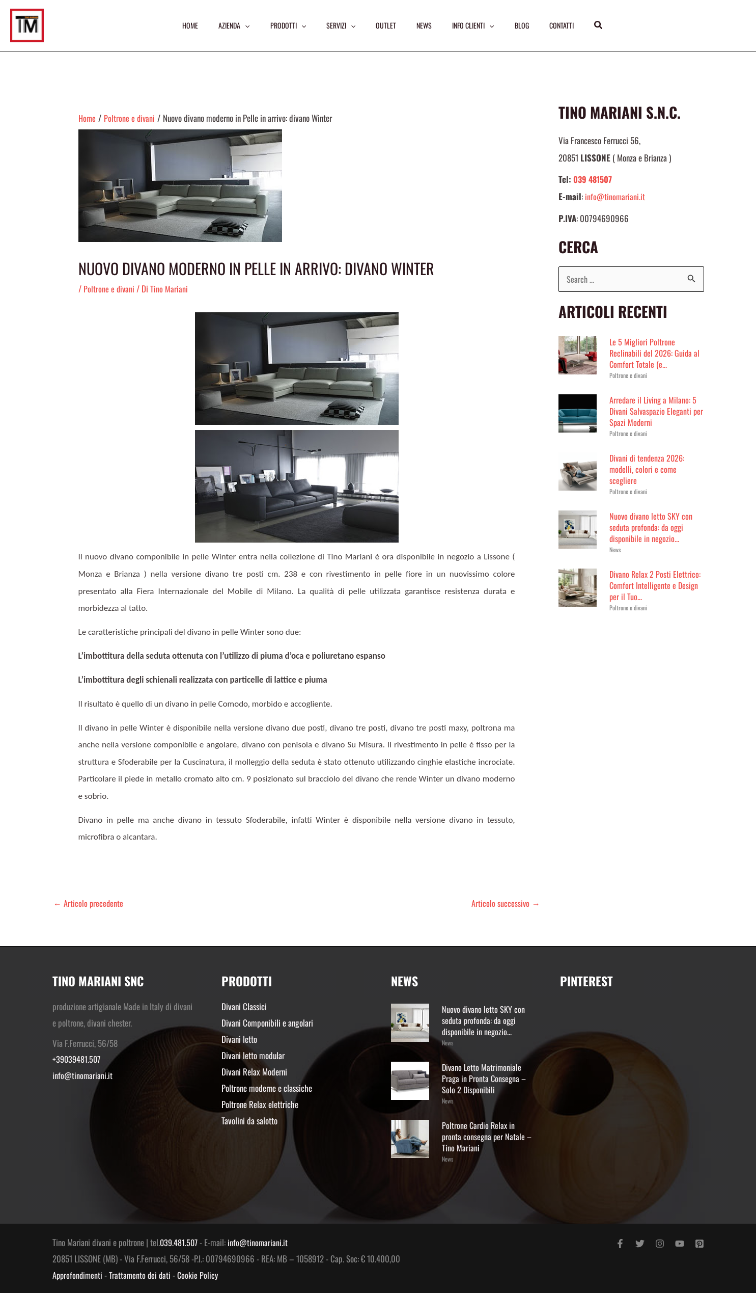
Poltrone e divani (109, 288)
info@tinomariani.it (615, 196)
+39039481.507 (77, 1059)
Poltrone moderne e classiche (266, 1087)
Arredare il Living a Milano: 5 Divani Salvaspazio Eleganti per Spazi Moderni (653, 411)
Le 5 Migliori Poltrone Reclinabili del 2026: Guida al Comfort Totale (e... (656, 353)
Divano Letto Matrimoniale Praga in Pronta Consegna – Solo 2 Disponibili (485, 1078)
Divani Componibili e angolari (267, 1022)
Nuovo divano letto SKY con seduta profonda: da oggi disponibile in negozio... (651, 527)
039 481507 (593, 179)
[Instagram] (659, 1243)
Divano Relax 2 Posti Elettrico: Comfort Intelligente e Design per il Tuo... (656, 585)
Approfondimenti (78, 1274)
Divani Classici (244, 1006)
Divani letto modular (253, 1054)
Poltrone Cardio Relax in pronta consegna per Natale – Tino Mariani (488, 1136)
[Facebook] (620, 1243)
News (615, 550)
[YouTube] (679, 1243)
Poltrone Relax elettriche (259, 1103)
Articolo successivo (505, 903)
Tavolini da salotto (249, 1119)
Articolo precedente (89, 903)
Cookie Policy (201, 1274)
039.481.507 (180, 1242)
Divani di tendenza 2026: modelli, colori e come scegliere (648, 469)
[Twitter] (640, 1243)
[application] (241, 25)
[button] (603, 25)
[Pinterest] (699, 1243)
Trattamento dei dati (142, 1274)
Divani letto (239, 1038)
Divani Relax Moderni (254, 1071)
